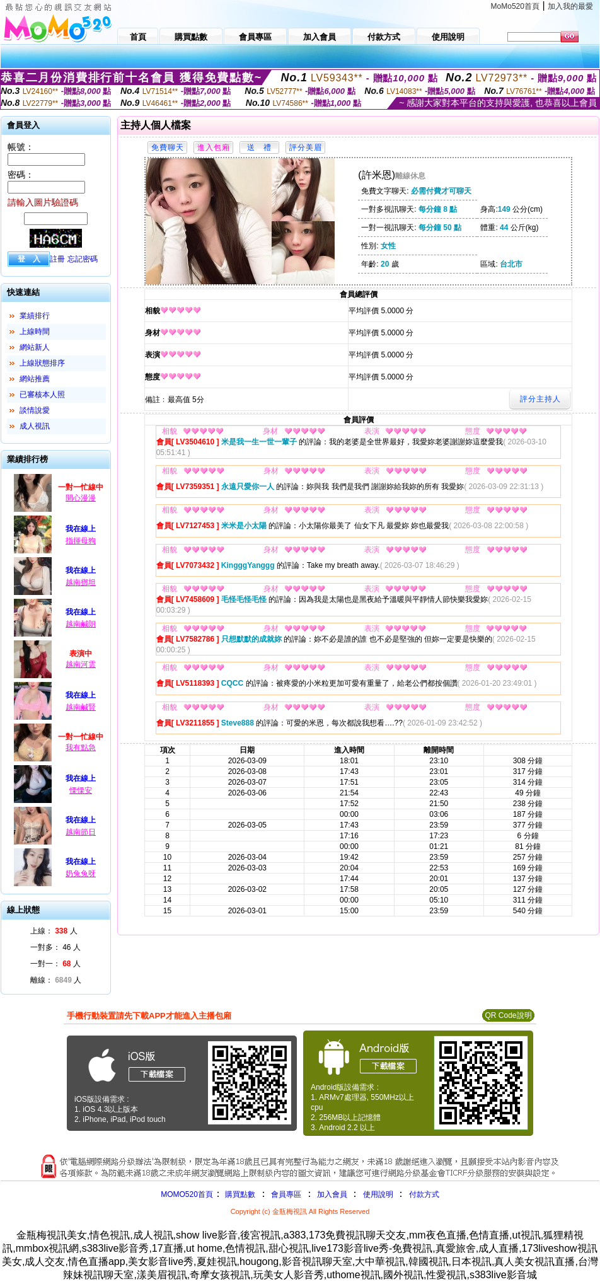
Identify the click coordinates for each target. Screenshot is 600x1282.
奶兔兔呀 (81, 873)
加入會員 (332, 1194)
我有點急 (81, 747)
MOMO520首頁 (187, 1194)
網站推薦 (35, 378)
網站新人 (35, 347)
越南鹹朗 (81, 624)
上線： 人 (54, 931)
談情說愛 (35, 410)
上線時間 (35, 331)
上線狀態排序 (42, 363)
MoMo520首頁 (515, 6)
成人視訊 (35, 426)
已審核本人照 (42, 394)
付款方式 (424, 1194)
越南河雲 (81, 664)
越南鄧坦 (81, 582)
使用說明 (378, 1194)
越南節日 (81, 832)
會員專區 (286, 1194)
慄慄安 (80, 790)
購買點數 (239, 1194)
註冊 (57, 259)
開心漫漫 (81, 498)
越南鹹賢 (81, 707)
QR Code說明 (508, 1015)
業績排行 (35, 315)
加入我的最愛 (570, 6)
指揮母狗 (81, 540)
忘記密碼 (82, 259)
